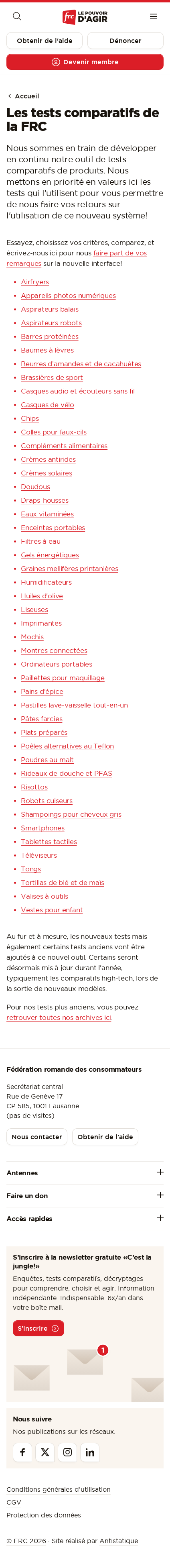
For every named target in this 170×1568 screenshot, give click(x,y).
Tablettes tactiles (49, 841)
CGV (13, 1502)
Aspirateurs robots (51, 322)
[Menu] (154, 17)
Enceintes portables (53, 527)
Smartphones (43, 828)
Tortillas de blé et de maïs (62, 882)
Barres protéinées (50, 336)
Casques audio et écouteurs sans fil (78, 391)
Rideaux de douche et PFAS (66, 773)
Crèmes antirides (48, 459)
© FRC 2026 (26, 1540)
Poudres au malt (47, 759)
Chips (30, 418)
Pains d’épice (42, 691)
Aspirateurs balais (49, 309)
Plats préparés (44, 732)
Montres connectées (54, 650)
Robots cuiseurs (47, 800)
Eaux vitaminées (47, 514)
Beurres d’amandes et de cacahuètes (81, 363)
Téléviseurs (39, 855)
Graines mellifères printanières (69, 568)
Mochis (32, 636)
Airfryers (35, 281)
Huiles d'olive (42, 595)
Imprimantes (41, 623)
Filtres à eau (40, 541)
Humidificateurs (46, 582)
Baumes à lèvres (47, 350)
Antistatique (118, 1540)
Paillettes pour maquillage (63, 677)
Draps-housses (44, 500)
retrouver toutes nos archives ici (58, 1017)
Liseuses (34, 609)
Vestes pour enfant (52, 909)
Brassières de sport (52, 377)
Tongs (31, 869)
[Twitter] (45, 1452)
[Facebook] (22, 1452)
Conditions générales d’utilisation (58, 1489)
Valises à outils (44, 896)
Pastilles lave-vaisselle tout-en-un (74, 705)
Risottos (34, 787)
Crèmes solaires (46, 473)
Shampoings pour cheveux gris (71, 814)
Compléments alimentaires (64, 445)
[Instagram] (67, 1452)
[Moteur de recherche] (16, 17)
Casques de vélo (47, 404)
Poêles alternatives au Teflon (67, 746)
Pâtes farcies (41, 718)
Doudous (35, 486)
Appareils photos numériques (68, 295)
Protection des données (43, 1515)
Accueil (22, 96)
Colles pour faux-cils (54, 432)
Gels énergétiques (50, 555)
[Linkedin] (89, 1452)
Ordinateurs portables (56, 664)
